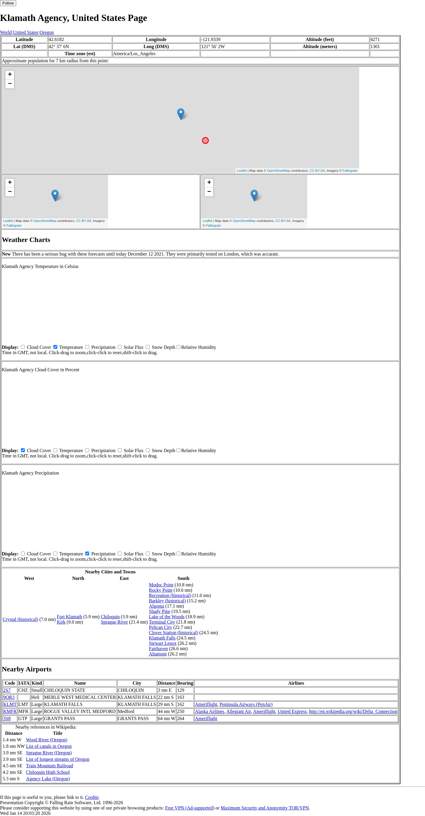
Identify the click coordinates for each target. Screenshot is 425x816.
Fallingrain (350, 170)
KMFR (10, 711)
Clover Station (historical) (173, 632)
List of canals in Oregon (49, 746)
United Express (292, 711)
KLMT (10, 704)
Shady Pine (159, 611)
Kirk (61, 621)
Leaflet (242, 170)
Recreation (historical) (170, 595)
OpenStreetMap (278, 170)
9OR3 (8, 697)
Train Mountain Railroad (49, 765)
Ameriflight (206, 704)
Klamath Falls (162, 637)
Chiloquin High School (48, 772)
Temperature (71, 347)
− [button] (10, 84)
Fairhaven (158, 648)
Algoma (156, 606)
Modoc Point (161, 584)
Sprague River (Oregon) (49, 752)
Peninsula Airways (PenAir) (246, 704)
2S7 (7, 690)
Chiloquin (110, 616)
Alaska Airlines (209, 711)
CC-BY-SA (317, 170)
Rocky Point (161, 590)
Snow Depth (163, 347)
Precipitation (103, 347)
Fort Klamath (69, 616)
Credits (92, 797)
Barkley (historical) (167, 600)
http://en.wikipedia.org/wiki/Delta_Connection (353, 711)
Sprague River (114, 621)
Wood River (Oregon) (46, 739)
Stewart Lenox (163, 643)
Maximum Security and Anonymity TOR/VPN (265, 807)
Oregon (47, 32)
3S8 (7, 718)
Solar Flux (133, 347)
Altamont (158, 653)
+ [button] (10, 75)
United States (25, 32)
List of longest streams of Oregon (57, 759)
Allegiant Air (238, 711)
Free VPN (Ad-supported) (189, 807)
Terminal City (162, 621)
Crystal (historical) (20, 619)
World (6, 32)
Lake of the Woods (167, 616)
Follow (8, 3)
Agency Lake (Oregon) (48, 778)
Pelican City (160, 627)
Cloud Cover (39, 347)
